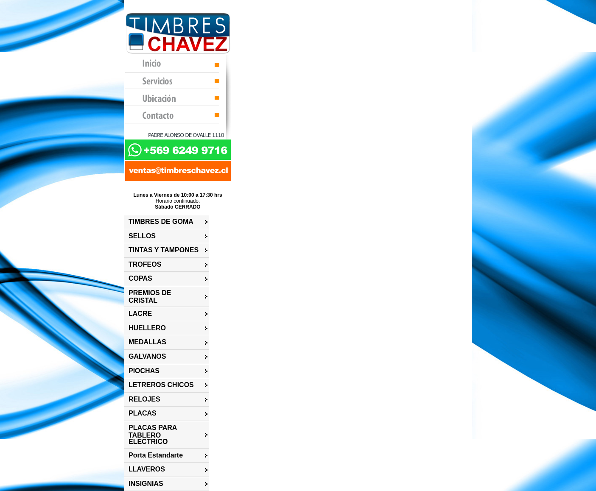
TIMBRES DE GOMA (161, 221)
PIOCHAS (144, 370)
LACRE (140, 313)
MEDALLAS (147, 342)
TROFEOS (145, 264)
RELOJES (144, 399)
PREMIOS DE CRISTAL (150, 296)
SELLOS (142, 236)
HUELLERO (147, 328)
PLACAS (143, 413)
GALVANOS (147, 356)
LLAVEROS (147, 469)
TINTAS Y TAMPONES (164, 250)
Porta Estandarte (156, 455)
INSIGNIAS (146, 483)
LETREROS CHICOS (161, 384)
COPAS (140, 278)
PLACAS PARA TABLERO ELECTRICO (153, 434)
